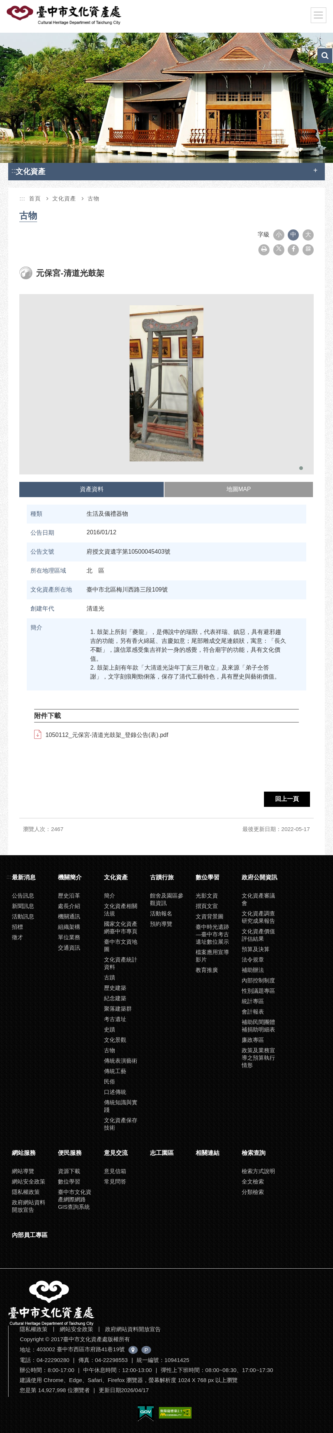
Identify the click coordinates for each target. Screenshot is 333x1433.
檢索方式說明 (258, 1171)
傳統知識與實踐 (120, 1106)
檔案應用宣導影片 (212, 956)
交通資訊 (69, 947)
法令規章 (253, 959)
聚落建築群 (118, 1008)
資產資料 (91, 489)
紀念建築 (115, 998)
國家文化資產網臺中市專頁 (120, 927)
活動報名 (161, 913)
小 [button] (279, 234)
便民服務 (70, 1153)
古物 (93, 198)
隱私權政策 (26, 1192)
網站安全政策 (28, 1181)
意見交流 (116, 1153)
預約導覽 (161, 924)
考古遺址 (115, 1019)
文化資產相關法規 (120, 910)
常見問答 (115, 1181)
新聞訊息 (23, 906)
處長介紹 (69, 906)
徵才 (17, 937)
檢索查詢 (253, 1153)
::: (14, 170)
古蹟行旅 (162, 877)
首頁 (35, 198)
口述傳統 (115, 1092)
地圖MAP (238, 489)
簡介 (109, 895)
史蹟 (109, 1029)
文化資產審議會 (258, 899)
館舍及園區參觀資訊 (166, 899)
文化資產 (64, 198)
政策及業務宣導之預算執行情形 (258, 1057)
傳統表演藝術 (120, 1060)
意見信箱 (115, 1171)
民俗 (109, 1081)
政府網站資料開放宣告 (28, 1206)
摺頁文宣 (207, 906)
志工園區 (162, 1153)
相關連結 (207, 1153)
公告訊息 (23, 895)
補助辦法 (253, 970)
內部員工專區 (30, 1235)
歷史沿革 (69, 895)
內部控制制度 (258, 980)
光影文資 (207, 895)
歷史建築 (115, 988)
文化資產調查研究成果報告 (258, 917)
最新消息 (24, 877)
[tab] (91, 489)
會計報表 (253, 1011)
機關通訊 (69, 916)
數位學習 (207, 877)
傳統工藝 (115, 1071)
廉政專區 (253, 1040)
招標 (17, 927)
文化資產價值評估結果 (258, 935)
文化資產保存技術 (120, 1124)
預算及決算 (256, 949)
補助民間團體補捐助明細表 (258, 1026)
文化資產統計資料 (120, 963)
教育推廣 (207, 970)
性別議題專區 (258, 991)
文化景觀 (115, 1040)
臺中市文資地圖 (120, 945)
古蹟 (109, 977)
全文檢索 (253, 1181)
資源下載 (69, 1171)
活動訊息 (23, 916)
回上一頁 (287, 799)
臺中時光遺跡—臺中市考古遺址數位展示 (212, 934)
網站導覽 (23, 1171)
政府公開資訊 (259, 877)
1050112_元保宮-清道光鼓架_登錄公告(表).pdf (106, 735)
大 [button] (308, 234)
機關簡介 (70, 877)
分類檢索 (253, 1192)
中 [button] (293, 234)
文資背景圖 (209, 916)
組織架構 (69, 927)
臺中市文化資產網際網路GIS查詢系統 (74, 1199)
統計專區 (253, 1001)
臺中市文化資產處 (65, 15)
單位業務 (69, 937)
